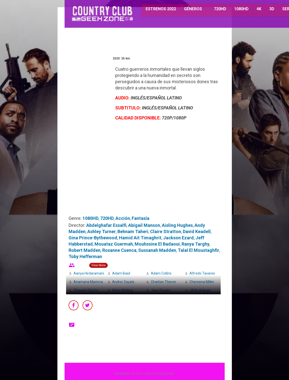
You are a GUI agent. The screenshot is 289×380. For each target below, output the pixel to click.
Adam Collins (161, 273)
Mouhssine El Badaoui (157, 244)
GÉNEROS (187, 9)
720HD (214, 9)
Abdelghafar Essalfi (106, 225)
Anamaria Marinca (88, 282)
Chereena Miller (202, 282)
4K (252, 9)
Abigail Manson (144, 225)
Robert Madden (84, 250)
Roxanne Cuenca (119, 250)
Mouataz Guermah (114, 244)
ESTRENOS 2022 (155, 9)
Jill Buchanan (200, 290)
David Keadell (197, 231)
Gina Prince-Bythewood (93, 237)
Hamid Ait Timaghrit (140, 237)
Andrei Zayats (123, 282)
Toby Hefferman (85, 256)
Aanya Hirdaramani (89, 273)
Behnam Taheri (132, 231)
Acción (122, 218)
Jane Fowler (160, 290)
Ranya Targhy (195, 244)
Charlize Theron (163, 282)
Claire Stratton (165, 231)
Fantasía (140, 218)
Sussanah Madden (157, 250)
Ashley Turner (101, 231)
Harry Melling (122, 290)
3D (265, 9)
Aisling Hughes (177, 225)
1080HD (235, 9)
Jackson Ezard (178, 237)
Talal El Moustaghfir (198, 250)
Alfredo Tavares (202, 273)
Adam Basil (121, 273)
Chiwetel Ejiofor (86, 290)
